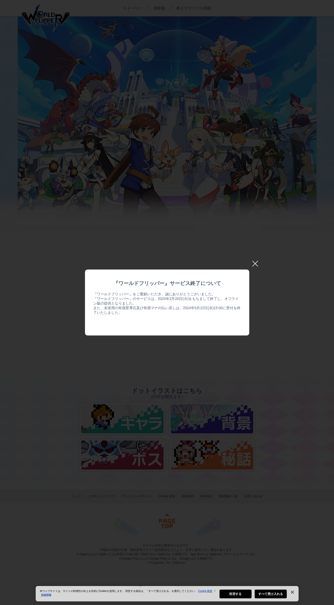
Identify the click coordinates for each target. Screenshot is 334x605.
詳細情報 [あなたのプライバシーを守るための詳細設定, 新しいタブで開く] (46, 596)
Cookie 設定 (205, 592)
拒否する (235, 595)
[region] (167, 595)
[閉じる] (292, 593)
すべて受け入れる (270, 595)
